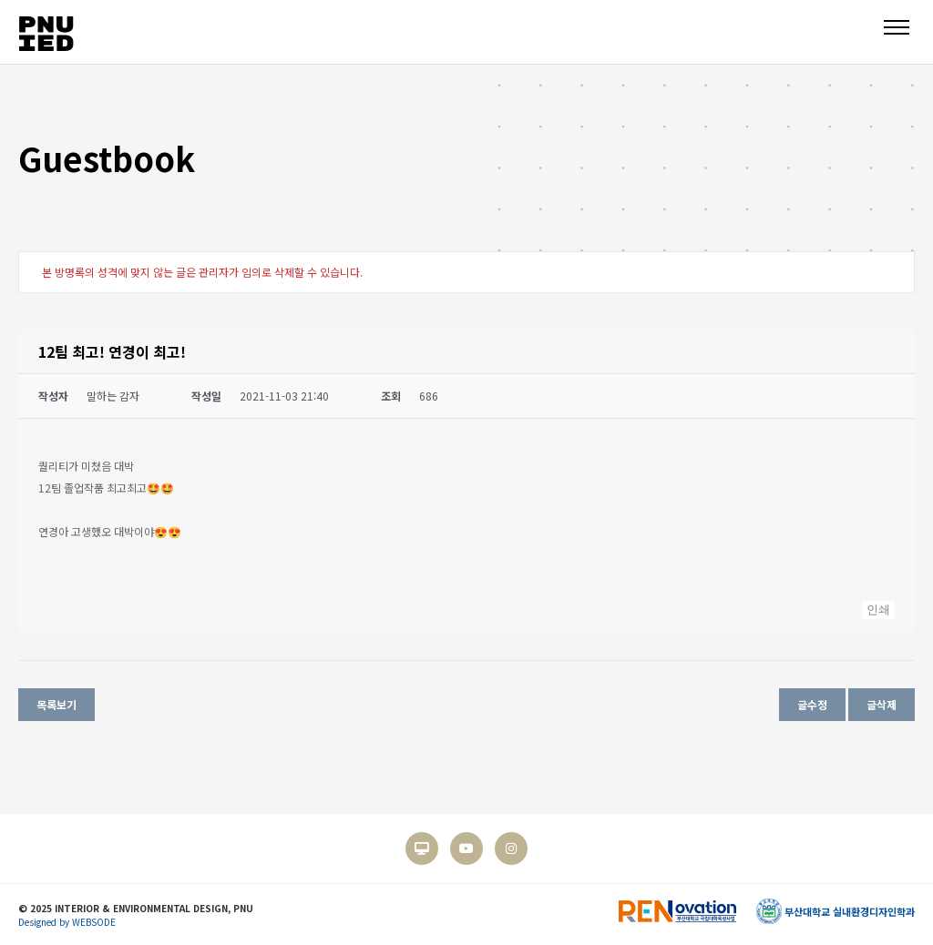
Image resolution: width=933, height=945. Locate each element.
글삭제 (881, 704)
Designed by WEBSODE (67, 922)
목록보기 (56, 704)
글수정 (812, 704)
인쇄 (878, 609)
